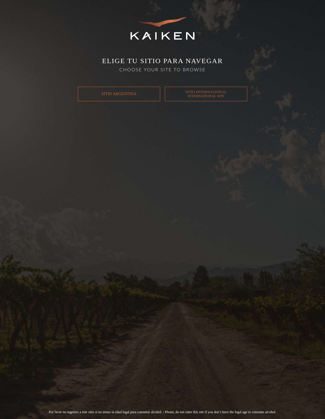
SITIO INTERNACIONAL (206, 94)
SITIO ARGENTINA (118, 94)
